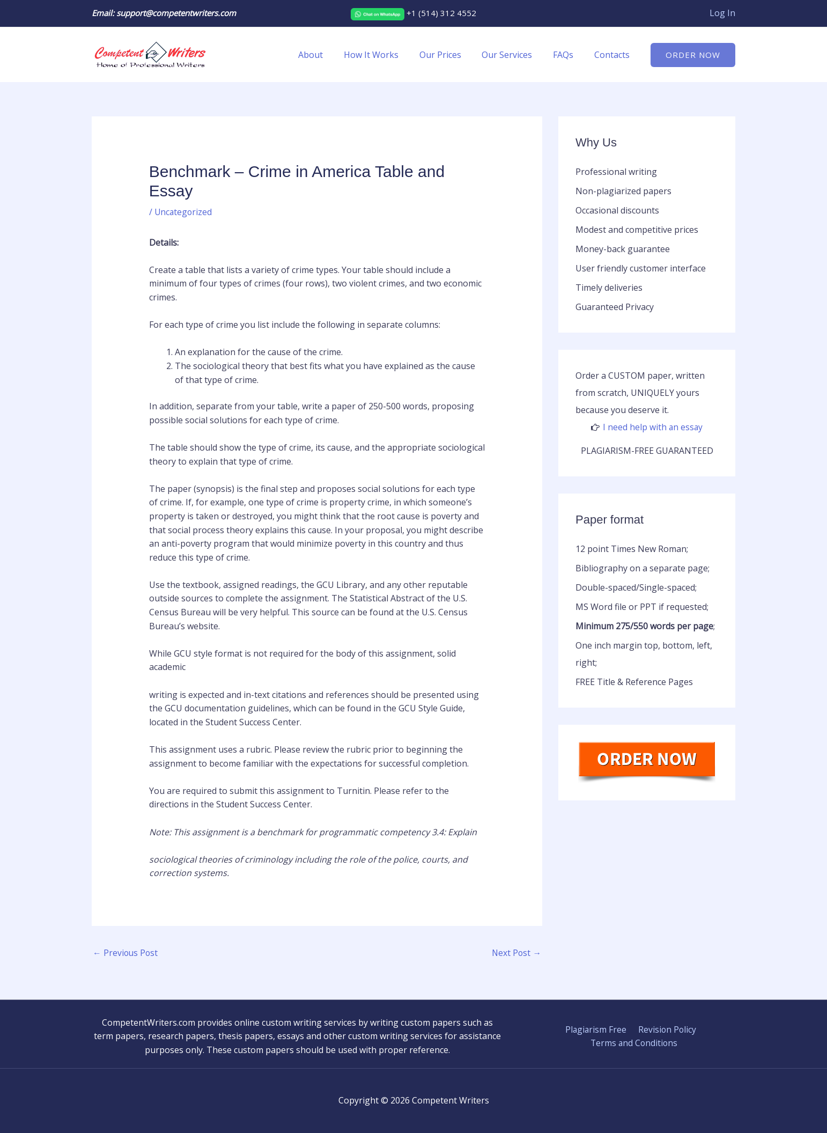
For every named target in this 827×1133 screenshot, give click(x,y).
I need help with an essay (652, 427)
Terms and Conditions (634, 1043)
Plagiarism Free (596, 1030)
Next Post (516, 953)
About (330, 55)
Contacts (613, 55)
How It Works (387, 55)
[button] (693, 55)
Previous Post (126, 953)
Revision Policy (665, 1030)
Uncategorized (183, 212)
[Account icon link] (722, 13)
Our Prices (453, 55)
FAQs (568, 55)
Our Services (516, 55)
